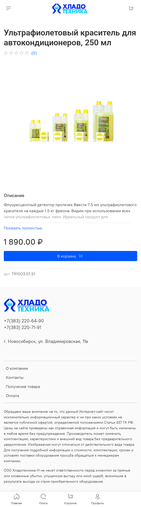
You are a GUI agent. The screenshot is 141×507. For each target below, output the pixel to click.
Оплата (12, 395)
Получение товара (23, 386)
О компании (17, 368)
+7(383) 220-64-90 (24, 321)
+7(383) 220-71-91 (22, 327)
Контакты (14, 377)
